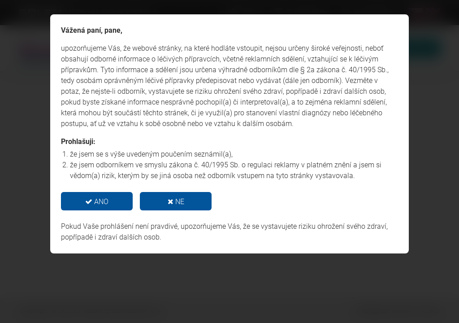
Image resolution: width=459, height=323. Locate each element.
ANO (96, 201)
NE (176, 201)
